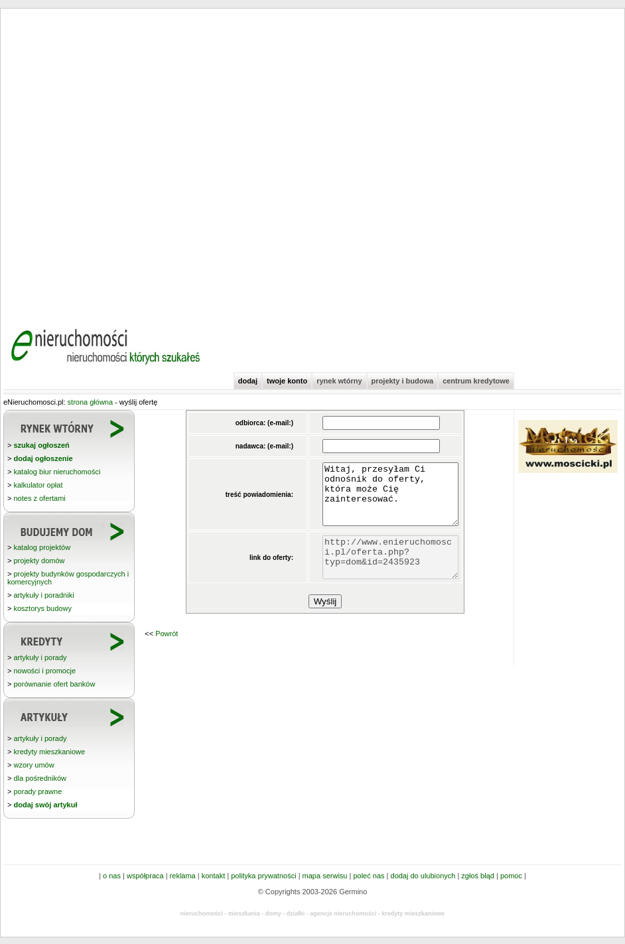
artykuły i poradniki (43, 595)
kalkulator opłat (37, 485)
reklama (183, 876)
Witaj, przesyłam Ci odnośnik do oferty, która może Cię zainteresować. (382, 500)
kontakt (213, 876)
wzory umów (33, 765)
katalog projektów (41, 547)
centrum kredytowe (476, 381)
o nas (112, 876)
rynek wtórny (339, 381)
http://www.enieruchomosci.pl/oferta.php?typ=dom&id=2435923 (382, 573)
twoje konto (287, 381)
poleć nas (368, 876)
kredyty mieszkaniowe (49, 752)
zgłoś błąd (477, 876)
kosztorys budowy (42, 608)
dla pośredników (39, 778)
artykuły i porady (39, 657)
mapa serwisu (325, 876)
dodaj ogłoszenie (42, 458)
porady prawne (37, 791)
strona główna (90, 402)
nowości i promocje (44, 671)
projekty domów (38, 561)
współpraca (145, 876)
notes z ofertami (39, 498)
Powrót (166, 653)
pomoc (511, 876)
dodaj (247, 381)
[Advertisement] (143, 163)
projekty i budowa (403, 381)
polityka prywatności (263, 876)
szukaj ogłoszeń (41, 445)
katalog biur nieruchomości (56, 472)
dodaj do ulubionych (423, 876)
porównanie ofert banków (54, 684)
